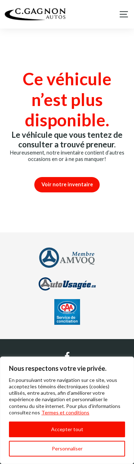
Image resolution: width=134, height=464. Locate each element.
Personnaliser (67, 448)
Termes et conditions (65, 412)
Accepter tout (67, 429)
